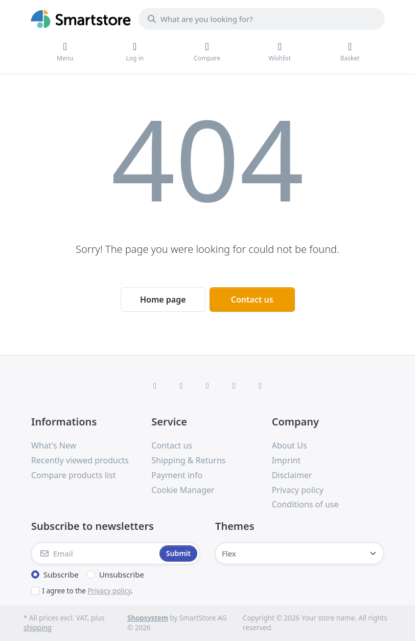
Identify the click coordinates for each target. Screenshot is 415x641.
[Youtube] (260, 385)
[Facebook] (155, 385)
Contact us (252, 299)
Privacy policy (109, 590)
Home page (163, 299)
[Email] (94, 553)
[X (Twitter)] (181, 385)
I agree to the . (87, 590)
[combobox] (262, 19)
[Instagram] (207, 385)
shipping (38, 627)
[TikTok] (234, 385)
